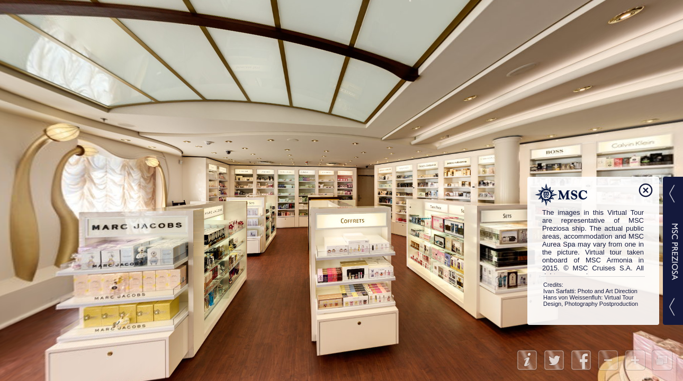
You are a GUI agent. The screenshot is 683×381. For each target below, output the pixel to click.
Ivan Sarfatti (558, 291)
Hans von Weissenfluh (572, 297)
